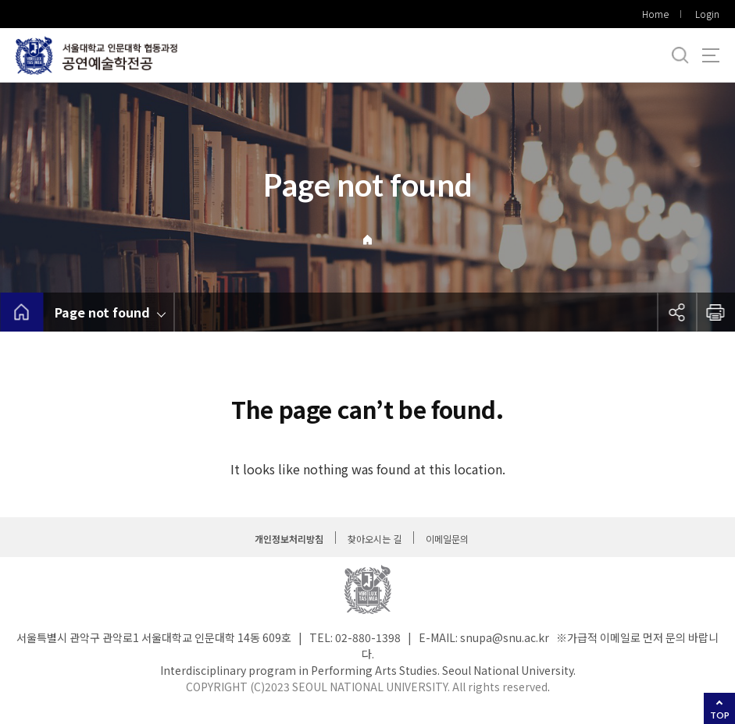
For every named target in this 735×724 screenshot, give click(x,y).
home (21, 312)
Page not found (102, 312)
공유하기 (676, 312)
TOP (720, 715)
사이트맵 (710, 55)
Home (655, 13)
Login (707, 13)
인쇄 (715, 312)
